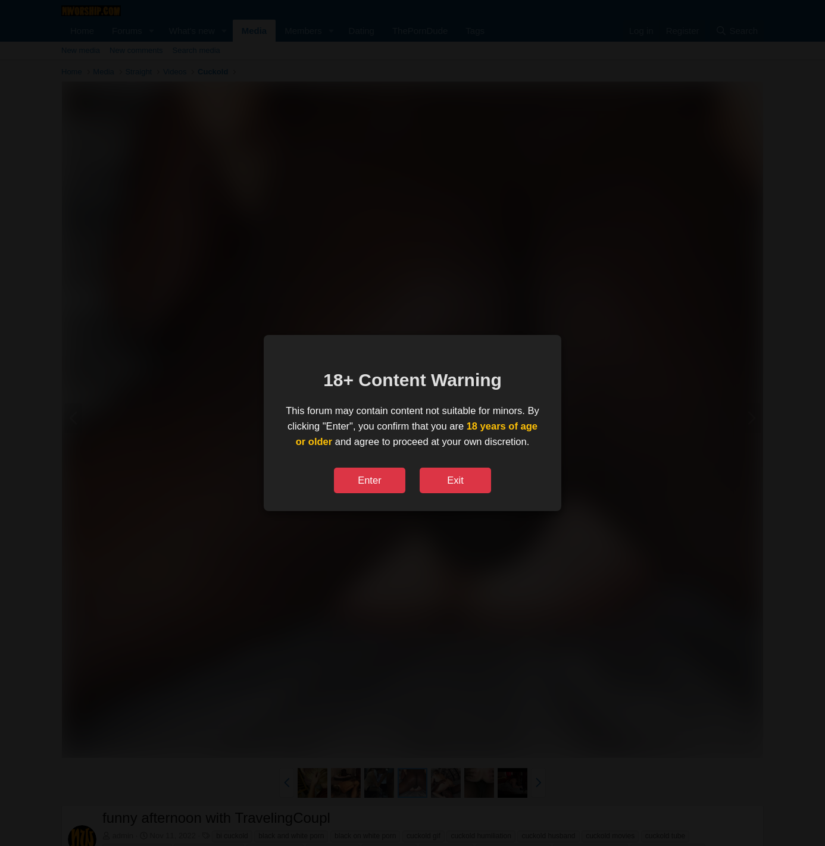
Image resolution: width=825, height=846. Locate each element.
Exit (455, 480)
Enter (369, 480)
